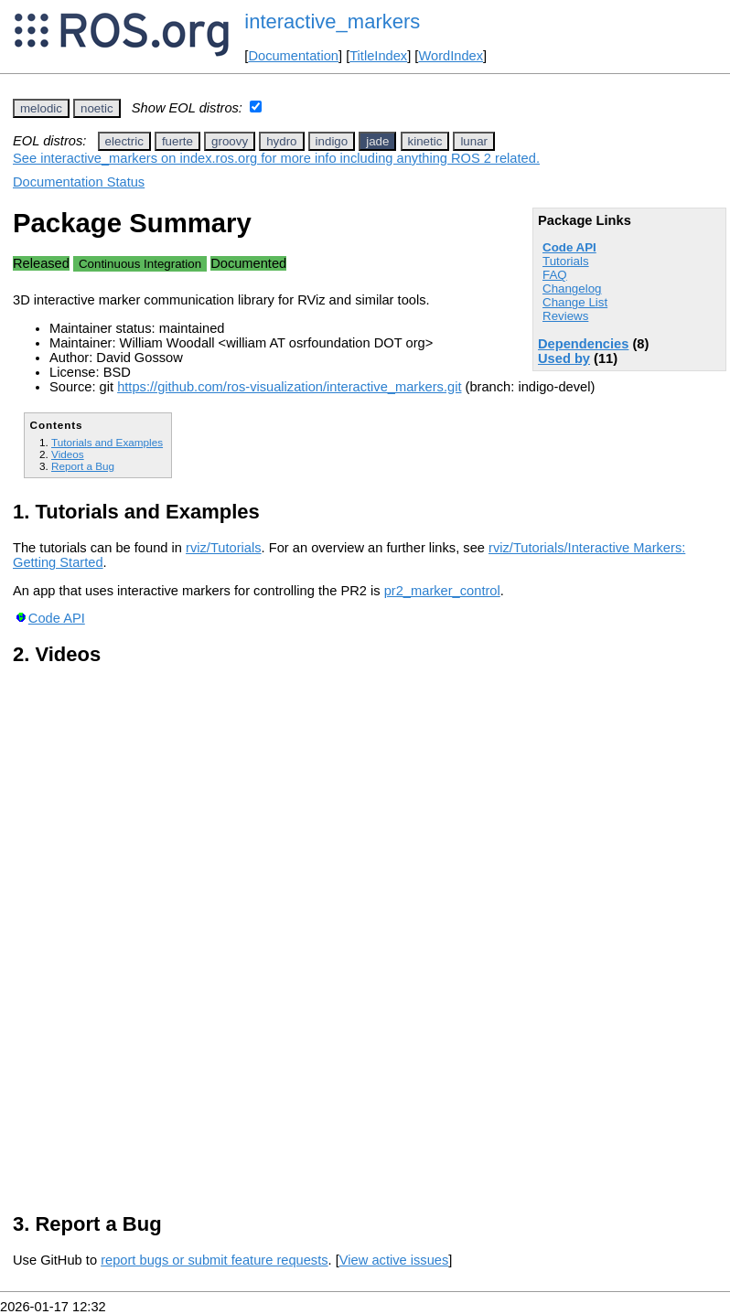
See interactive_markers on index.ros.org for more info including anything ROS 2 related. (276, 158)
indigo (332, 141)
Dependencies (583, 344)
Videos (67, 454)
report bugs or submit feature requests (214, 1260)
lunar (474, 141)
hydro (281, 141)
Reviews (565, 316)
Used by (564, 358)
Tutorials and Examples (107, 442)
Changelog (571, 288)
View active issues (393, 1260)
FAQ (554, 275)
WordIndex (450, 55)
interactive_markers (332, 21)
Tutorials (565, 261)
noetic (97, 108)
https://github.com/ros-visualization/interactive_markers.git (289, 386)
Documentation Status (79, 182)
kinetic (425, 141)
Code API (569, 247)
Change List (574, 302)
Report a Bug (82, 466)
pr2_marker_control (442, 590)
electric (124, 141)
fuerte (177, 141)
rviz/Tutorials (224, 547)
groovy (229, 141)
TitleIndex (378, 55)
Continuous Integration (140, 264)
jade (377, 141)
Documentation (293, 55)
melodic (41, 108)
